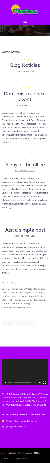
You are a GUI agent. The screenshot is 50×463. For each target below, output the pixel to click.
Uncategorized (25, 59)
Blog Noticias (25, 65)
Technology (25, 88)
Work (25, 159)
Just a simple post (25, 230)
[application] (25, 372)
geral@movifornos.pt (16, 426)
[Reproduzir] (5, 382)
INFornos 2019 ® (9, 458)
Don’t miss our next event (25, 96)
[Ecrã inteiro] (44, 382)
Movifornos (23, 458)
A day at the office (25, 164)
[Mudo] (40, 382)
